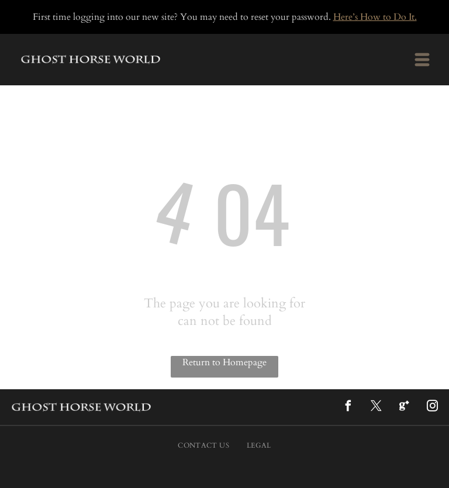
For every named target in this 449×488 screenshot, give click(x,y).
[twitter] (376, 407)
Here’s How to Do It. (375, 17)
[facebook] (348, 407)
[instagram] (432, 407)
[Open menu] (422, 59)
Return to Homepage (224, 362)
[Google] (404, 407)
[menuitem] (203, 445)
